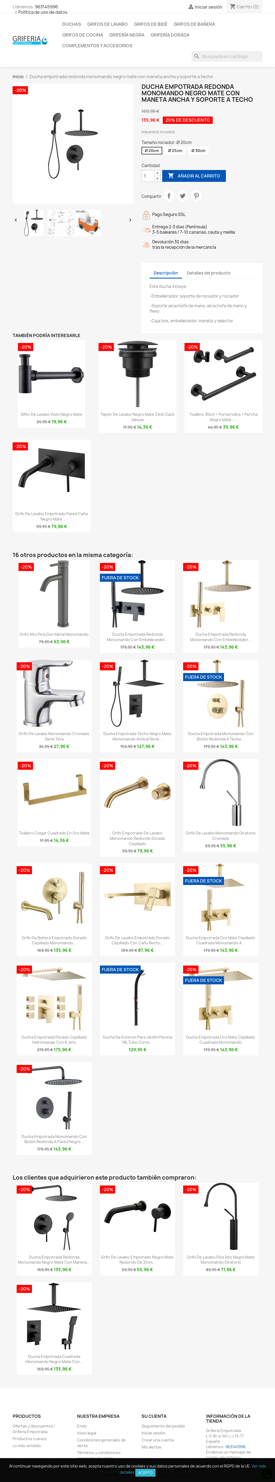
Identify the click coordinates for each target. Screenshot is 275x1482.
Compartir (169, 195)
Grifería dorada (170, 35)
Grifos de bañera (194, 24)
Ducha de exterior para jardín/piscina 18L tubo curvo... (137, 1040)
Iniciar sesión (153, 1433)
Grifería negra (126, 35)
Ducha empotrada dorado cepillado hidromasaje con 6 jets (54, 1040)
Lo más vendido (27, 1445)
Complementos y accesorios (97, 46)
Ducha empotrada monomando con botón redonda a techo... (221, 736)
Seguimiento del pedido (163, 1426)
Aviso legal (86, 1433)
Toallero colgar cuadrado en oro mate (54, 833)
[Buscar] (226, 56)
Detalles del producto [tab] (209, 273)
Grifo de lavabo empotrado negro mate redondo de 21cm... (137, 1260)
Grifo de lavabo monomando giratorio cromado (221, 835)
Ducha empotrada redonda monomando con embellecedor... (137, 637)
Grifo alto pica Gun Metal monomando (54, 634)
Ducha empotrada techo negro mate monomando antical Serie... (137, 736)
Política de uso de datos (42, 12)
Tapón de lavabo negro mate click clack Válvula (137, 417)
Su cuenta (154, 1416)
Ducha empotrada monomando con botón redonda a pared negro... (54, 1139)
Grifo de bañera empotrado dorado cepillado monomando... (54, 940)
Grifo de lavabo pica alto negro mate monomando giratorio (221, 1260)
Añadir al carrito (194, 175)
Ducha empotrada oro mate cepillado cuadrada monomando (220, 1040)
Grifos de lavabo (107, 24)
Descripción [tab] (166, 273)
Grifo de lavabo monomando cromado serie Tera (54, 736)
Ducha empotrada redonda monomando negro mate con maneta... (54, 1260)
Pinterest (196, 195)
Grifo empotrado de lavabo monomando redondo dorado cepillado (137, 838)
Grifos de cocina (82, 35)
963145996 (46, 7)
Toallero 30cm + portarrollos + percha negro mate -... (223, 417)
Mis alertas (151, 1447)
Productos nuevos (30, 1438)
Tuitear (182, 195)
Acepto (145, 1472)
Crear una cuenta (158, 1440)
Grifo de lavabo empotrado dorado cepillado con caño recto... (137, 940)
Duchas (71, 24)
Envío (82, 1426)
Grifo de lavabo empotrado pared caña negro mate (51, 516)
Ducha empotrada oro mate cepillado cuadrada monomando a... (220, 940)
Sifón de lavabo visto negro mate (51, 414)
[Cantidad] (148, 176)
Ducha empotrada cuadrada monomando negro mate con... (54, 1359)
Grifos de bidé (151, 24)
